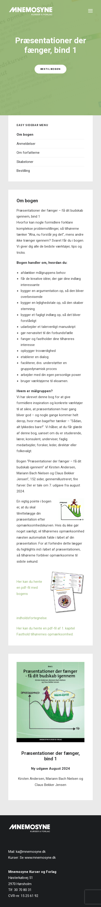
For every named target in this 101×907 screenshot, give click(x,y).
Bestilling (23, 171)
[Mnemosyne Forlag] (30, 10)
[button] (90, 11)
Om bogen (25, 134)
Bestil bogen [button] (50, 69)
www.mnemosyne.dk (40, 858)
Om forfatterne (28, 153)
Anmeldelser (26, 144)
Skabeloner (25, 162)
